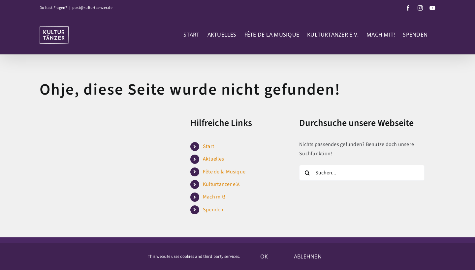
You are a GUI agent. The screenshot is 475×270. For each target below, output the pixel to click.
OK (264, 256)
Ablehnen (308, 256)
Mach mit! (214, 196)
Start (208, 146)
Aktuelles (213, 159)
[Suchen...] (362, 173)
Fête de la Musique (224, 171)
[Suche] (307, 173)
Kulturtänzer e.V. (221, 184)
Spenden (213, 209)
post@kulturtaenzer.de (92, 8)
